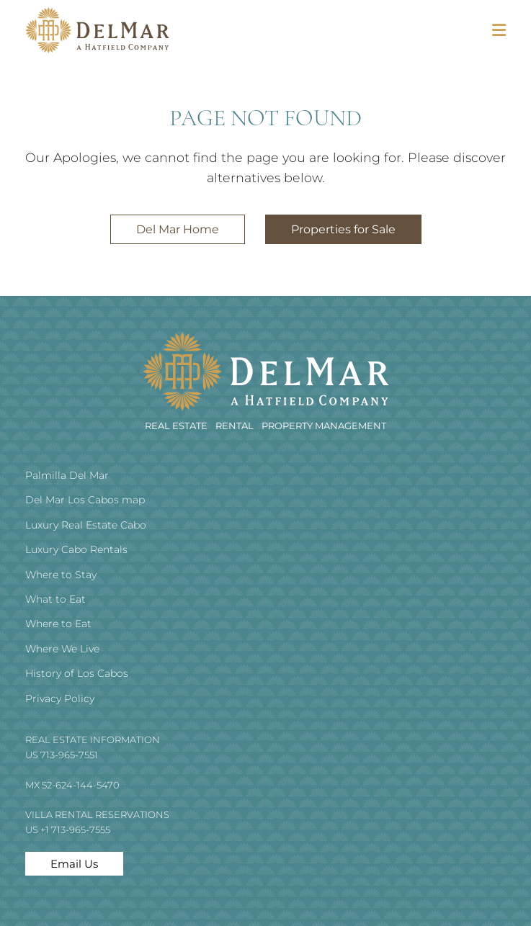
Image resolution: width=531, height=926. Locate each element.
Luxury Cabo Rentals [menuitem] (76, 549)
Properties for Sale (343, 229)
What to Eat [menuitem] (55, 599)
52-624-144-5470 (81, 785)
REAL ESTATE (177, 425)
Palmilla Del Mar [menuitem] (67, 475)
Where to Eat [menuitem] (58, 623)
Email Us (74, 864)
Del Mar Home (177, 229)
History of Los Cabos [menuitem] (76, 673)
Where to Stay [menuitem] (61, 574)
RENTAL (235, 425)
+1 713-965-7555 (75, 829)
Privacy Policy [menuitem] (59, 698)
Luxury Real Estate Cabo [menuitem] (85, 524)
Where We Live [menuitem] (62, 648)
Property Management (324, 425)
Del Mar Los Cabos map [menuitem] (85, 499)
